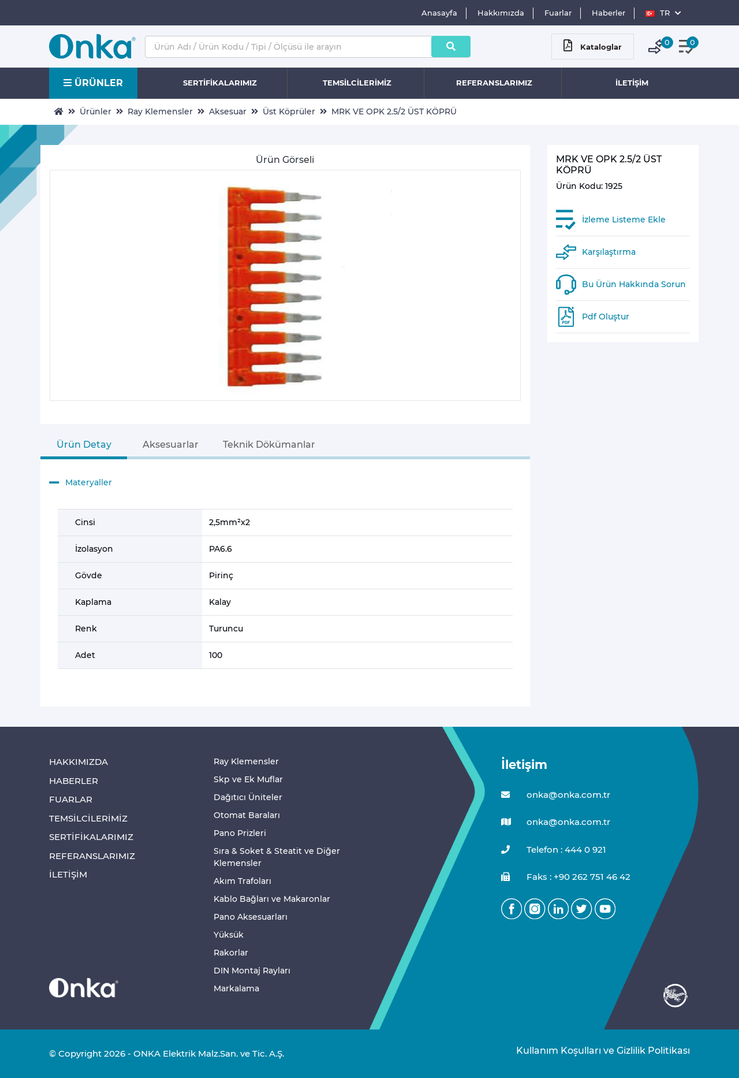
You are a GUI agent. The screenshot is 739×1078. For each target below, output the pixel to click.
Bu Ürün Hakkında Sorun (634, 284)
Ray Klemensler (160, 111)
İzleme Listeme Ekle (624, 219)
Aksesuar (228, 111)
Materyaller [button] (80, 483)
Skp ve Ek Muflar (248, 779)
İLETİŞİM (631, 82)
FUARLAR (70, 799)
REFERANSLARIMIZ (494, 82)
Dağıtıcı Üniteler (248, 797)
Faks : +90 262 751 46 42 (565, 877)
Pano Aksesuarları (251, 917)
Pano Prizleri (240, 833)
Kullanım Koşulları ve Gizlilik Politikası (597, 1050)
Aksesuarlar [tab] (171, 444)
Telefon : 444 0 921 (553, 850)
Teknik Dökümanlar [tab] (269, 444)
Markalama (236, 988)
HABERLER (73, 780)
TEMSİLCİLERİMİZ (357, 82)
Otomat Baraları (247, 815)
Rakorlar (231, 952)
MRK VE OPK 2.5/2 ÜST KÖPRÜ (394, 111)
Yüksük (229, 935)
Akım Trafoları (242, 881)
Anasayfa (439, 12)
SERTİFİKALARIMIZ (220, 82)
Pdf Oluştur (605, 316)
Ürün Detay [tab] (84, 444)
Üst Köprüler (289, 111)
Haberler (608, 12)
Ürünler (95, 111)
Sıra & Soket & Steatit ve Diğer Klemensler (277, 857)
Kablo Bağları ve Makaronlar (272, 899)
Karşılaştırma (609, 252)
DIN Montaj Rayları (252, 970)
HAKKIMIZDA (78, 761)
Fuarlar (558, 12)
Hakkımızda (500, 12)
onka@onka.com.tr (555, 795)
